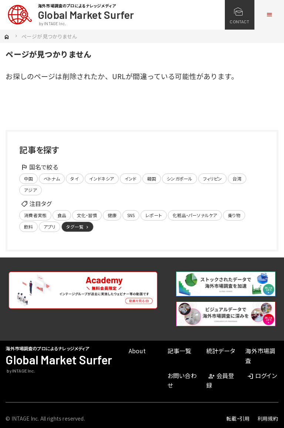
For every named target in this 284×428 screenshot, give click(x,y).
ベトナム (52, 178)
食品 (61, 215)
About (137, 350)
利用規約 (267, 418)
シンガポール (179, 178)
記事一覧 (180, 350)
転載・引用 (238, 418)
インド (130, 178)
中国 (28, 178)
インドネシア (101, 178)
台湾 (237, 178)
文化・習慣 (87, 215)
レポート (153, 215)
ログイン (262, 375)
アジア (30, 190)
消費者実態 (35, 215)
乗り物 (234, 215)
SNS (131, 215)
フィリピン (212, 178)
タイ (74, 178)
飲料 (28, 226)
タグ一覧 (77, 226)
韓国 (151, 178)
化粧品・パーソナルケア (195, 215)
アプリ (49, 226)
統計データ (220, 350)
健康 (112, 215)
